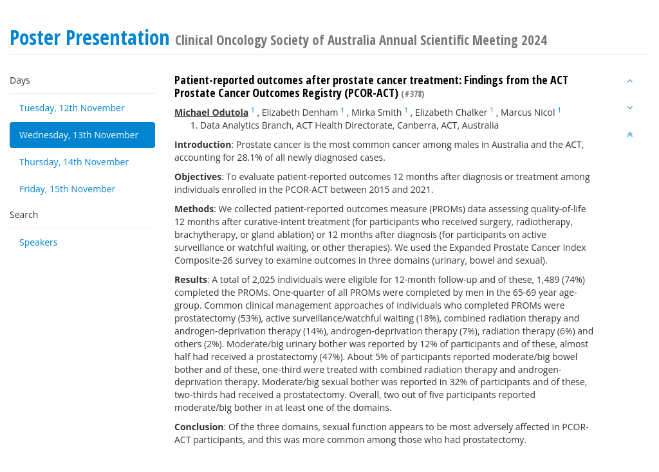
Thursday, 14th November (74, 162)
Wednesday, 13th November (78, 135)
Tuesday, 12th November (72, 108)
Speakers (38, 242)
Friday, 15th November (67, 189)
